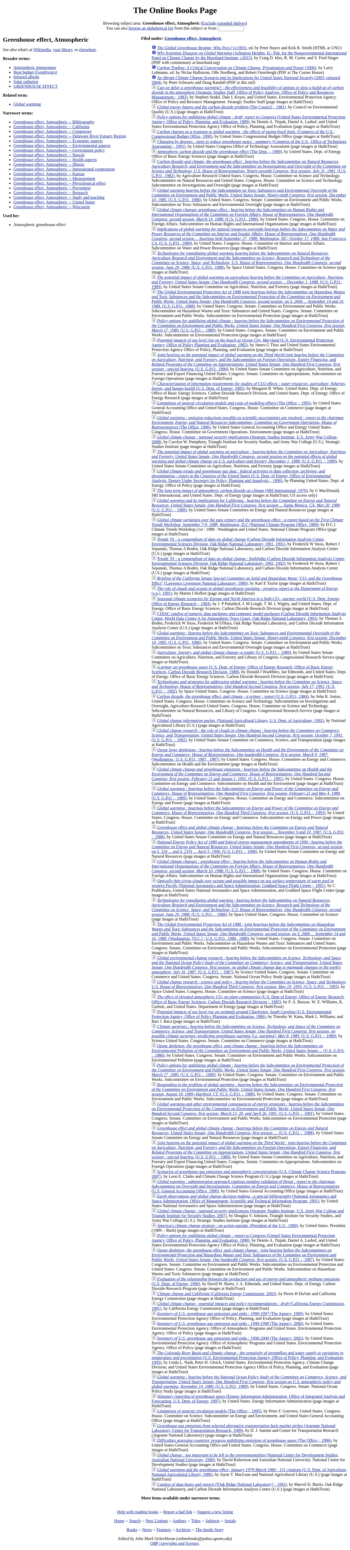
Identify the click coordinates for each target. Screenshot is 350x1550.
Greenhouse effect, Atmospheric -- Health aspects (55, 159)
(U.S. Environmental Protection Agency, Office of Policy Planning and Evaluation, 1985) (242, 342)
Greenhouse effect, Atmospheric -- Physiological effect (59, 183)
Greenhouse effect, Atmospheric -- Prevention (52, 188)
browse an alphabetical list (151, 28)
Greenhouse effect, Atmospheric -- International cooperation (64, 169)
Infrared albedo (26, 77)
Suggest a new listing (215, 1512)
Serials (230, 1521)
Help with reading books (137, 1512)
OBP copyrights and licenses (174, 1543)
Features (164, 1529)
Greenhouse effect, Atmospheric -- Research (50, 192)
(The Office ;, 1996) (244, 1440)
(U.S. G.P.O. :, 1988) (248, 832)
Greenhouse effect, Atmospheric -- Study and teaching (59, 197)
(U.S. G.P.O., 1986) (249, 195)
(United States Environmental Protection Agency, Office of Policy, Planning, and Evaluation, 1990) (243, 1237)
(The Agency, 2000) (230, 1323)
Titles (195, 1521)
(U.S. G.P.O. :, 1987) (247, 965)
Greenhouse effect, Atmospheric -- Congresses (52, 131)
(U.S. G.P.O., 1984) (233, 696)
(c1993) (202, 48)
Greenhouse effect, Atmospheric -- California (51, 126)
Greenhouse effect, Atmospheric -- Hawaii (48, 155)
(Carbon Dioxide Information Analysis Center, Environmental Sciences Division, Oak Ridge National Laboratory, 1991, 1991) (238, 541)
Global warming (27, 104)
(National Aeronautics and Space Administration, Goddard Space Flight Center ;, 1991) (243, 883)
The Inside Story (209, 1529)
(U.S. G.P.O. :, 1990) (247, 847)
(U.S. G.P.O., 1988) (242, 214)
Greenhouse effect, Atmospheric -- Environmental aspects (61, 145)
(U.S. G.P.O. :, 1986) (248, 1051)
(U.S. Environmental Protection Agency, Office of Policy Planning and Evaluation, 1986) (242, 1014)
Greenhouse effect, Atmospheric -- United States (54, 202)
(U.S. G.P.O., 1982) (249, 168)
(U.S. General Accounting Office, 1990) (246, 1186)
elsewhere (87, 49)
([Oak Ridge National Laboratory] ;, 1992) (222, 1484)
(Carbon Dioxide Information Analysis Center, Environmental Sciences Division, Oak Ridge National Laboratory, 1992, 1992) (248, 561)
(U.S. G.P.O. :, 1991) (242, 774)
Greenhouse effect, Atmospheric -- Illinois (48, 164)
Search (135, 1521)
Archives (183, 1529)
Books (131, 1529)
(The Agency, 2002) (230, 1338)
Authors (179, 1521)
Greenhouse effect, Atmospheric (193, 38)
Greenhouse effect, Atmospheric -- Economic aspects (58, 141)
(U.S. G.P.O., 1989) (249, 236)
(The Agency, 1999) (230, 1313)
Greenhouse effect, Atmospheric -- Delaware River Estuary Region (69, 136)
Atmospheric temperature (34, 67)
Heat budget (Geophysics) (35, 72)
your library (62, 49)
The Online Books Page (175, 10)
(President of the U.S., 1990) (227, 1225)
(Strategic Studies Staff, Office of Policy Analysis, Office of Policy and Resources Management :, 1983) (248, 92)
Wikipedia (42, 49)
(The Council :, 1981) (221, 107)
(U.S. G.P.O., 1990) (248, 362)
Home (119, 1521)
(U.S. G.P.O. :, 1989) (248, 325)
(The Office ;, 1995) (234, 403)
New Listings (157, 1521)
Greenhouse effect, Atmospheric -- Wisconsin (51, 207)
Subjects (212, 1521)
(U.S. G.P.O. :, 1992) (247, 686)
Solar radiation (25, 81)
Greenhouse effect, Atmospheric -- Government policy (59, 150)
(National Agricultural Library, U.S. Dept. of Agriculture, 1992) (240, 720)
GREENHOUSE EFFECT (35, 86)
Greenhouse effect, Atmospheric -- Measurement (54, 178)
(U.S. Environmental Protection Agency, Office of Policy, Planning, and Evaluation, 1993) (248, 1358)
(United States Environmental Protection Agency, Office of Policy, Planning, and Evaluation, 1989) (248, 119)
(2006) (236, 67)
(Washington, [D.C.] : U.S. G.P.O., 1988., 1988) (249, 931)
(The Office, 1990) (248, 422)
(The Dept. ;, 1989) (219, 151)
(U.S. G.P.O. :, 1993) (245, 810)
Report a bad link (177, 1512)
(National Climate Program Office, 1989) (247, 522)
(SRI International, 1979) (232, 490)
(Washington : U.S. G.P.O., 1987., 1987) (248, 755)
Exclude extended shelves (224, 23)
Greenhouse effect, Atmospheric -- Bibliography (53, 122)
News (147, 1529)
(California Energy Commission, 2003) (216, 1293)
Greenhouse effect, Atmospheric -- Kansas (48, 174)
